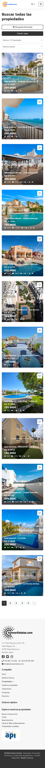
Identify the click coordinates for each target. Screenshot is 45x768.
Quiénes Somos (8, 678)
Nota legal (27, 753)
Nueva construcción (10, 714)
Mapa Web (16, 758)
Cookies (37, 755)
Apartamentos (7, 720)
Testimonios (6, 689)
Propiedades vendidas (10, 726)
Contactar (6, 693)
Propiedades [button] (8, 682)
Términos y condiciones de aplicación (18, 755)
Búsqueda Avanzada (22, 27)
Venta (4, 717)
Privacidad (36, 753)
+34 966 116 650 (9, 661)
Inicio (4, 674)
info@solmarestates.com (13, 664)
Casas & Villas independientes (13, 723)
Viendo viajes (22, 33)
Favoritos (5, 696)
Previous (5, 73)
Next (40, 73)
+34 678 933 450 (26, 661)
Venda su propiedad (9, 685)
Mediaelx (30, 758)
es (33, 4)
